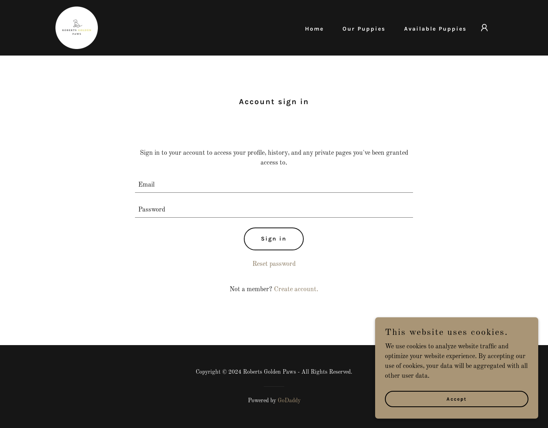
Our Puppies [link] (363, 28)
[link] (76, 28)
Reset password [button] (274, 264)
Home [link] (314, 28)
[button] (484, 28)
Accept (456, 410)
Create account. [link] (296, 289)
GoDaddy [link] (289, 400)
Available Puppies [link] (435, 28)
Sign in (274, 238)
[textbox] (274, 185)
